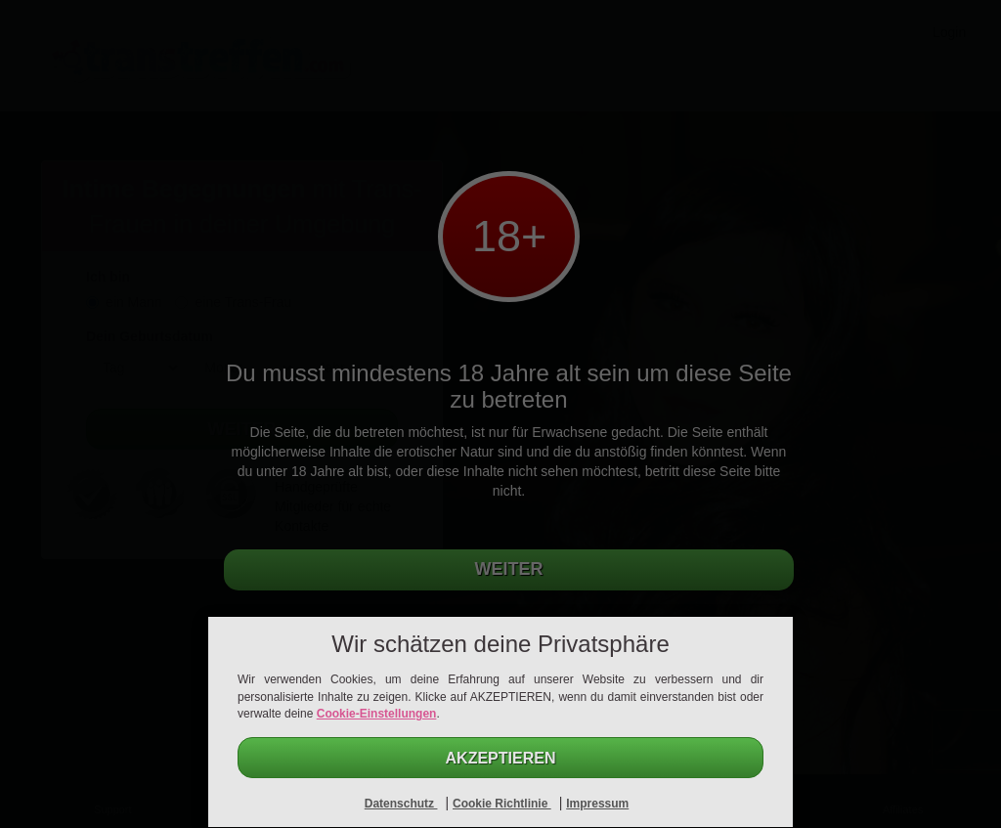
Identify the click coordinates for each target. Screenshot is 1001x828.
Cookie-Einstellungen (377, 713)
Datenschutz (401, 803)
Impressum (597, 803)
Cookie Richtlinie (502, 803)
